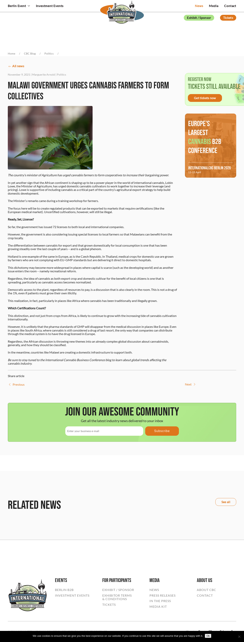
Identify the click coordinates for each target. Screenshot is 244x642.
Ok (208, 635)
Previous (16, 384)
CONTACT (205, 595)
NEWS (154, 590)
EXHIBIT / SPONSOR (118, 590)
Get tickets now (205, 98)
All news (16, 66)
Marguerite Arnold (43, 74)
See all (225, 502)
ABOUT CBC (206, 590)
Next (190, 384)
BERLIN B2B (64, 590)
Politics (61, 74)
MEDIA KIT (158, 606)
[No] (239, 636)
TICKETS (109, 604)
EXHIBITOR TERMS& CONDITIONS (117, 597)
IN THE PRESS (160, 601)
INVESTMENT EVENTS (72, 595)
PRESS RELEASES (162, 595)
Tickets (228, 17)
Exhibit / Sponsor (199, 17)
